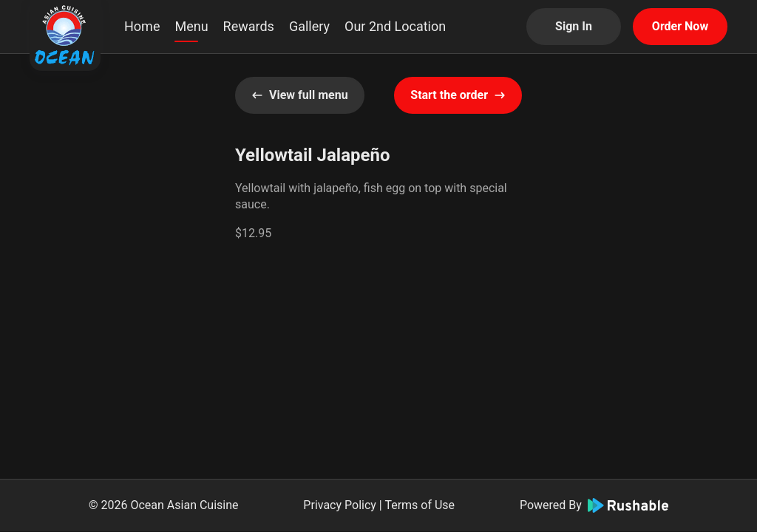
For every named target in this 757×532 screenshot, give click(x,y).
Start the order (458, 95)
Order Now (680, 26)
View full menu (299, 95)
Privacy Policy (339, 505)
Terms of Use (419, 505)
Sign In (573, 26)
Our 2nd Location (395, 26)
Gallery (309, 26)
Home (142, 26)
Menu (191, 26)
